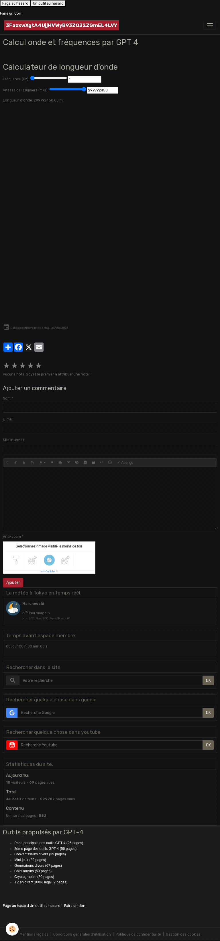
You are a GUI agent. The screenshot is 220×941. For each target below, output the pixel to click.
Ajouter (13, 582)
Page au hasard (15, 3)
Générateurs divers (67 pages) (38, 866)
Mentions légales (34, 934)
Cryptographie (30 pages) (34, 877)
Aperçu (124, 462)
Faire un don (10, 13)
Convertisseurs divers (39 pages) (40, 854)
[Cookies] (12, 929)
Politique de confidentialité (138, 934)
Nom (7, 398)
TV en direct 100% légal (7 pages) (40, 882)
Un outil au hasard (48, 3)
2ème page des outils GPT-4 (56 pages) (45, 849)
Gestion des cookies (183, 934)
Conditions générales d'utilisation (82, 934)
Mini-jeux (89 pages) (30, 860)
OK (208, 680)
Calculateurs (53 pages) (33, 871)
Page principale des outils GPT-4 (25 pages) (48, 843)
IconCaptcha (48, 571)
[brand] (61, 25)
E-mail (8, 419)
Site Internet (13, 440)
